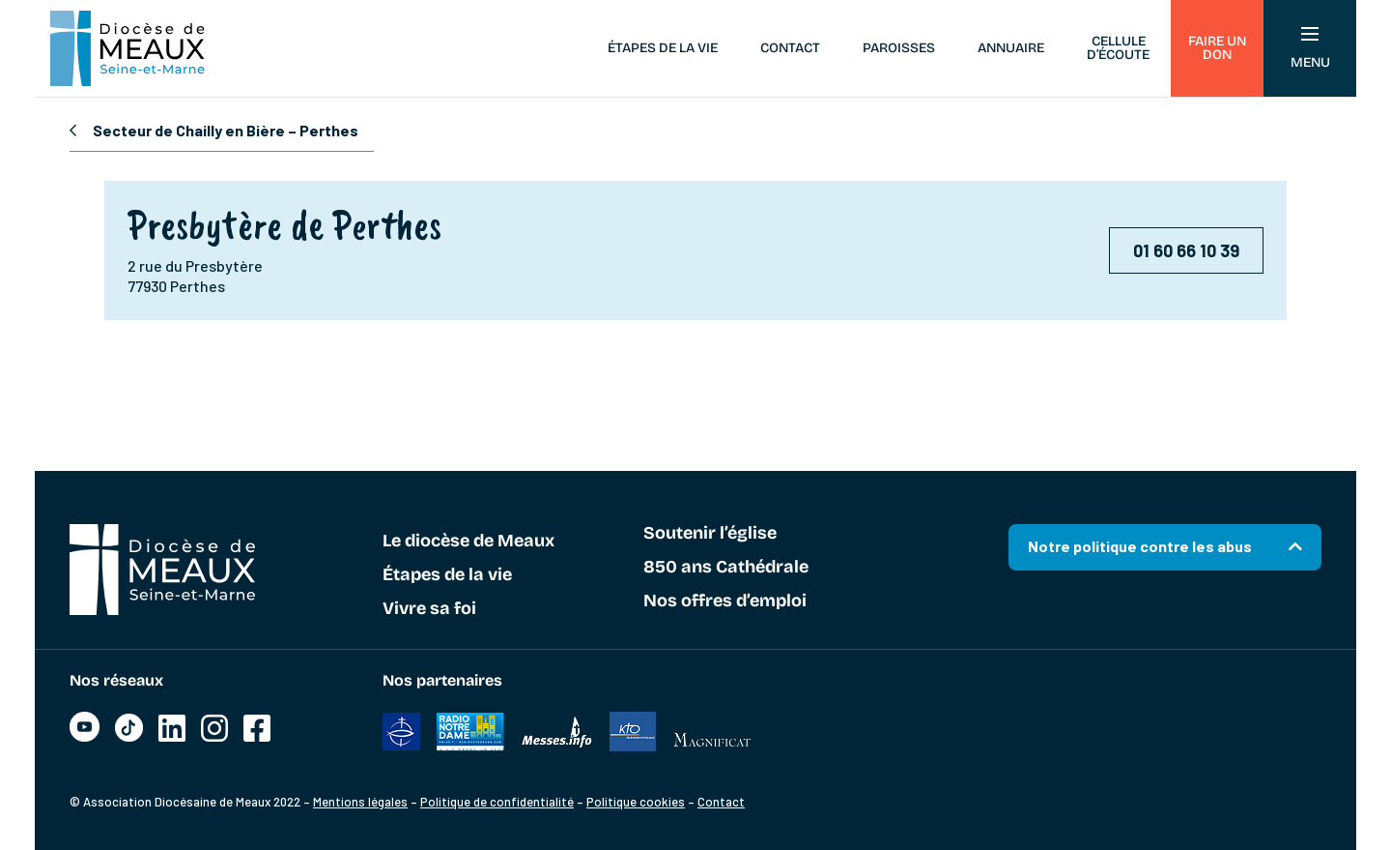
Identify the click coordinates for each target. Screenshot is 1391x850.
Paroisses (899, 48)
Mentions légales (360, 801)
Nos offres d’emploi (725, 601)
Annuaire (1011, 48)
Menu (1310, 49)
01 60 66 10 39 (1186, 250)
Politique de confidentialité (497, 801)
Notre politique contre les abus (1140, 546)
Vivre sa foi (429, 609)
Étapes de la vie (663, 48)
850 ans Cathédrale (726, 567)
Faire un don (1217, 48)
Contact (790, 48)
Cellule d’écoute (1118, 48)
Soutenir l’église (710, 533)
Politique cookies (635, 801)
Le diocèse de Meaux (468, 541)
